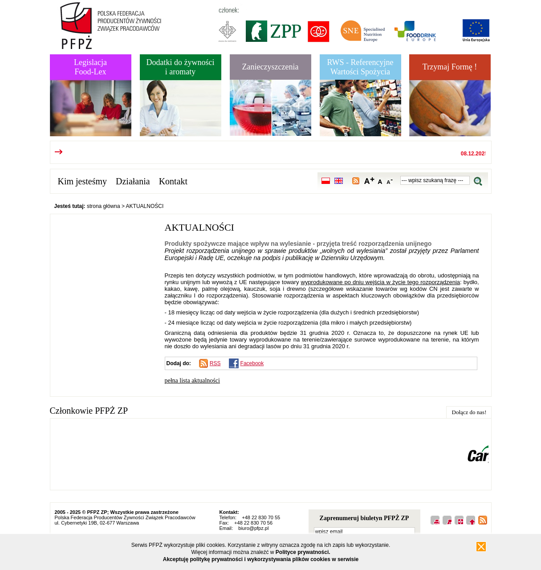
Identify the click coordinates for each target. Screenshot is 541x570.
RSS (215, 363)
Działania (133, 181)
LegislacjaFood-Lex (90, 67)
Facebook (252, 363)
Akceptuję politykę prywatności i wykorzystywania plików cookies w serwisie (261, 559)
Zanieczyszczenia (270, 66)
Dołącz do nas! (469, 412)
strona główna (103, 206)
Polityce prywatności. (303, 552)
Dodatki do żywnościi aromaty (180, 67)
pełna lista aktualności (192, 380)
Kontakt (173, 181)
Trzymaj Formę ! (450, 66)
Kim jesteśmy (82, 181)
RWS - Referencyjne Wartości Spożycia (360, 67)
